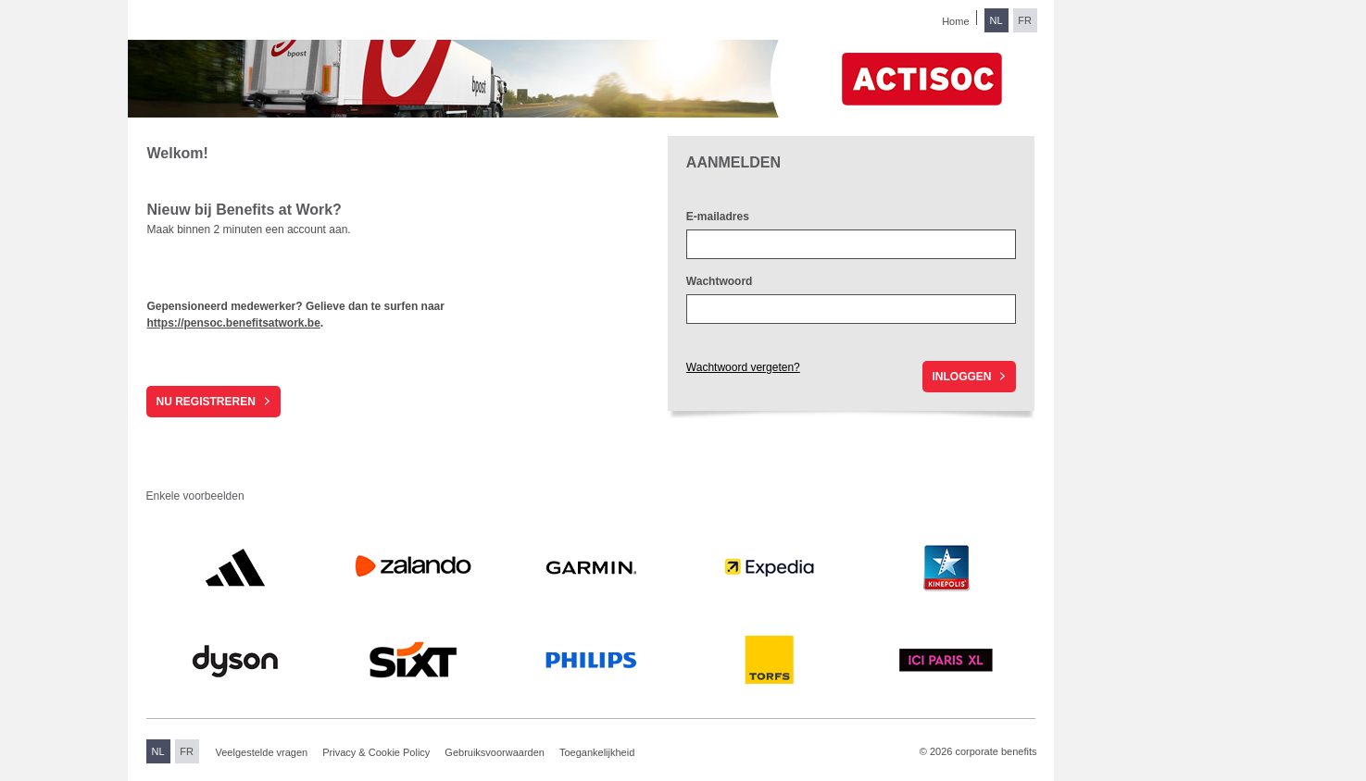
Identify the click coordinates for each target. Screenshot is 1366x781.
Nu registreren (205, 401)
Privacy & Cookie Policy (376, 752)
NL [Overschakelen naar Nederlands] (995, 20)
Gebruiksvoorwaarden (495, 752)
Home (955, 21)
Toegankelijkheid (596, 752)
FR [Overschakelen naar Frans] (1025, 20)
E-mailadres (717, 216)
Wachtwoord (719, 281)
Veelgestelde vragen (262, 752)
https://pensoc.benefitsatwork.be (233, 322)
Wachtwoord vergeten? (743, 367)
